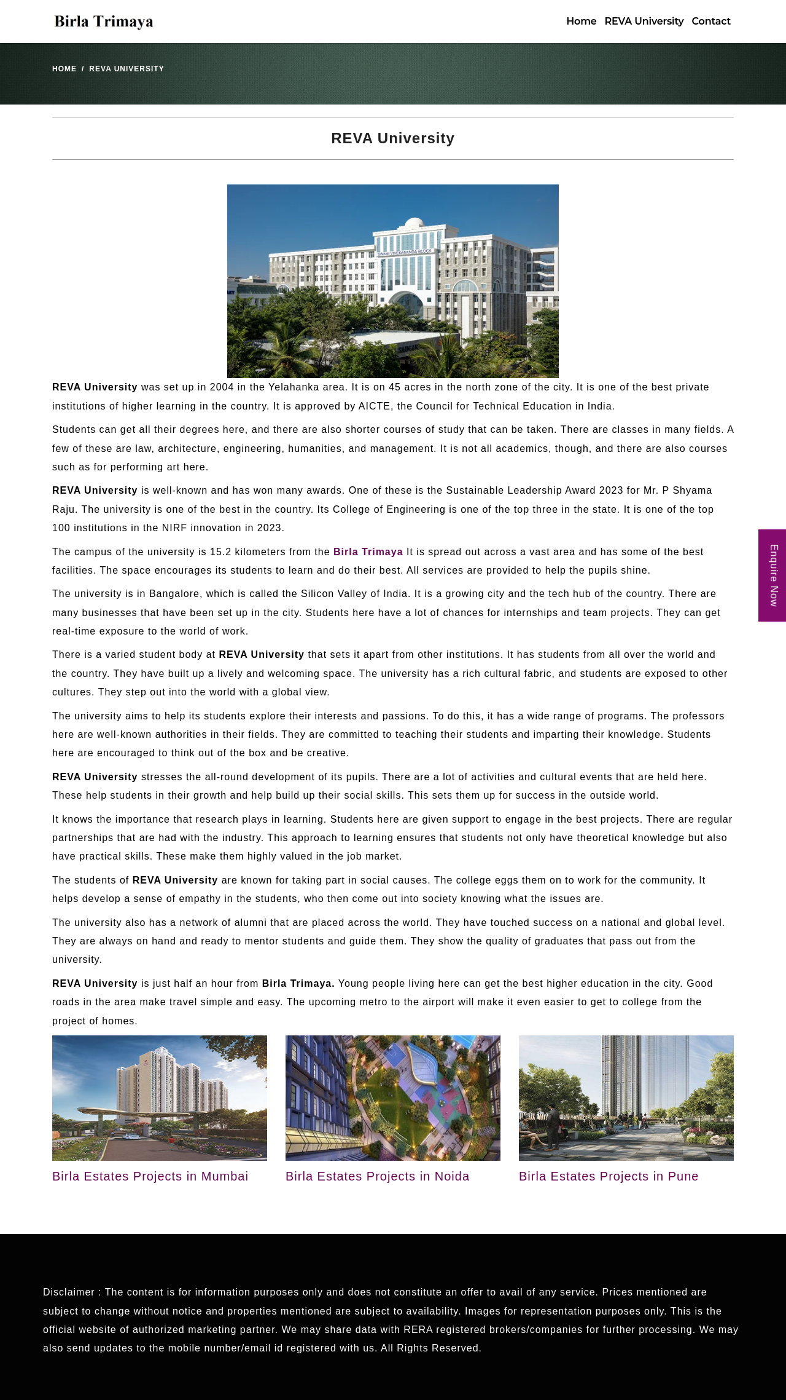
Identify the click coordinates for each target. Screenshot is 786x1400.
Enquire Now (774, 575)
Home (581, 21)
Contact (711, 21)
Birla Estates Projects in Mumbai (150, 1176)
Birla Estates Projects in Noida (378, 1176)
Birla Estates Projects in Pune (609, 1176)
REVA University (644, 21)
